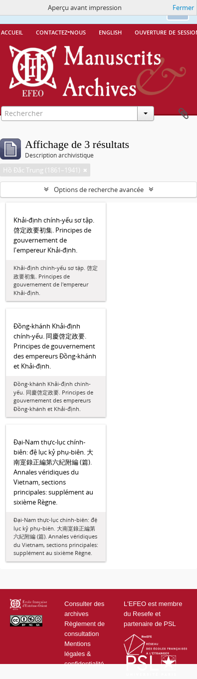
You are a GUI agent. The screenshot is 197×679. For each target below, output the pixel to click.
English (110, 31)
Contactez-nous (61, 31)
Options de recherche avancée (99, 189)
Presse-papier (183, 114)
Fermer (183, 7)
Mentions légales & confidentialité (84, 654)
